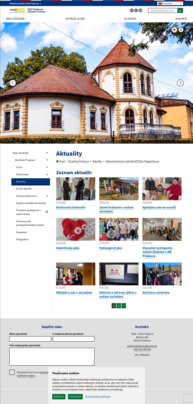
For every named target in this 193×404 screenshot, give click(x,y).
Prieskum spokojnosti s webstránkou (32, 212)
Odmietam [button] (75, 396)
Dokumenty (22, 174)
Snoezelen (21, 232)
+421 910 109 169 (142, 349)
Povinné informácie (26, 195)
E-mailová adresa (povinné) (68, 333)
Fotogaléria (22, 239)
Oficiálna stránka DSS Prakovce (25, 3)
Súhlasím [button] (59, 396)
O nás (19, 167)
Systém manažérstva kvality (31, 203)
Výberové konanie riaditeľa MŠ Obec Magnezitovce (132, 161)
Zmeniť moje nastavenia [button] (98, 396)
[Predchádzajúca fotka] (12, 83)
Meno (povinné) (18, 333)
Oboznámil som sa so (35, 374)
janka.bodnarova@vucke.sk (142, 346)
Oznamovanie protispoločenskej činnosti (30, 223)
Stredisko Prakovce (25, 160)
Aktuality (20, 181)
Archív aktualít (23, 188)
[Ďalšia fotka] (180, 83)
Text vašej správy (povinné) (24, 345)
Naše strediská (20, 152)
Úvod (60, 161)
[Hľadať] (180, 10)
